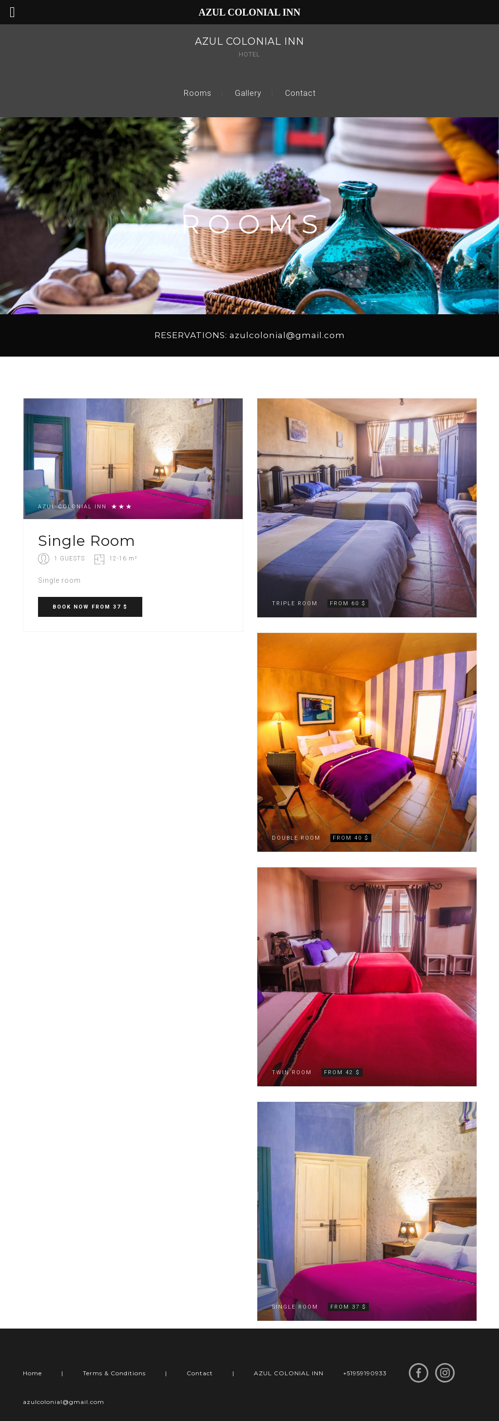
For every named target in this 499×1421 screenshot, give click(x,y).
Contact (300, 93)
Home (32, 1373)
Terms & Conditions (114, 1373)
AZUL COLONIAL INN (289, 1373)
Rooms (197, 93)
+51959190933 (365, 1373)
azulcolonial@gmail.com (63, 1401)
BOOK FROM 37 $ (90, 607)
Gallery (248, 93)
